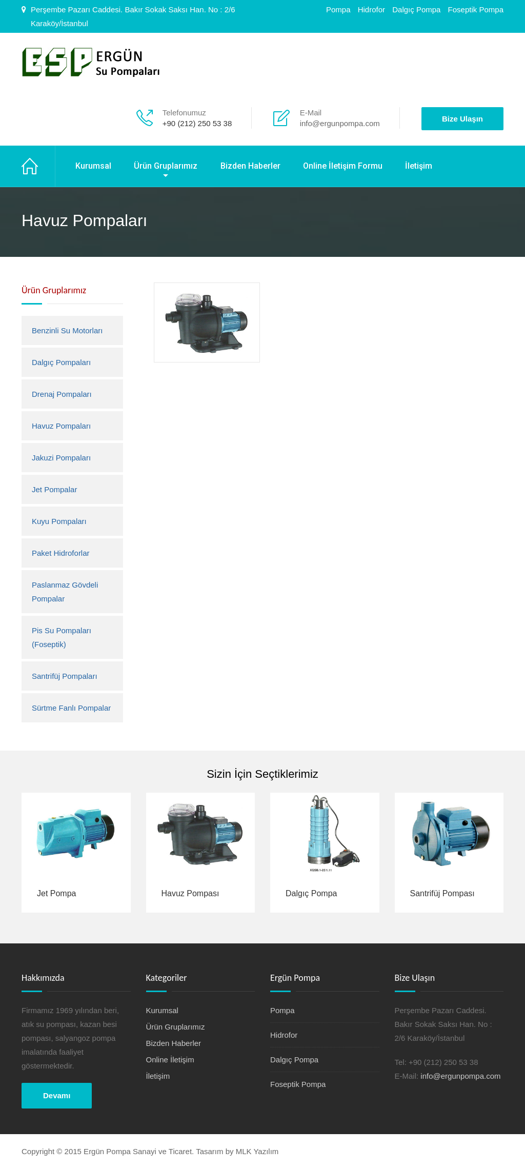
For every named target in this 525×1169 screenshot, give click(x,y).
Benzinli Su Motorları (67, 330)
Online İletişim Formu (342, 166)
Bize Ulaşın (462, 118)
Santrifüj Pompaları (64, 676)
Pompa (338, 9)
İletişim (418, 166)
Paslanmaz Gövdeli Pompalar (65, 591)
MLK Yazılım (257, 1151)
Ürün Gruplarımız (165, 166)
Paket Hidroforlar (61, 553)
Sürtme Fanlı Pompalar (71, 707)
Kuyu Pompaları (59, 521)
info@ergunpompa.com (340, 123)
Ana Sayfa (38, 166)
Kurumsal (93, 166)
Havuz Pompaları (61, 425)
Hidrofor (371, 9)
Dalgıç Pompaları (61, 362)
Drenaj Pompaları (62, 394)
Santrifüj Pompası (442, 893)
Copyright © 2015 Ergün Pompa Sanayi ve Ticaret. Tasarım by (129, 1151)
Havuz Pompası (190, 893)
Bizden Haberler (250, 166)
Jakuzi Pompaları (61, 457)
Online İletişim (170, 1059)
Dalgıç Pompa (416, 9)
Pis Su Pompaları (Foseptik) (61, 637)
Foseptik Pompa (475, 9)
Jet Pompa (56, 893)
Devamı (56, 1095)
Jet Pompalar (54, 489)
